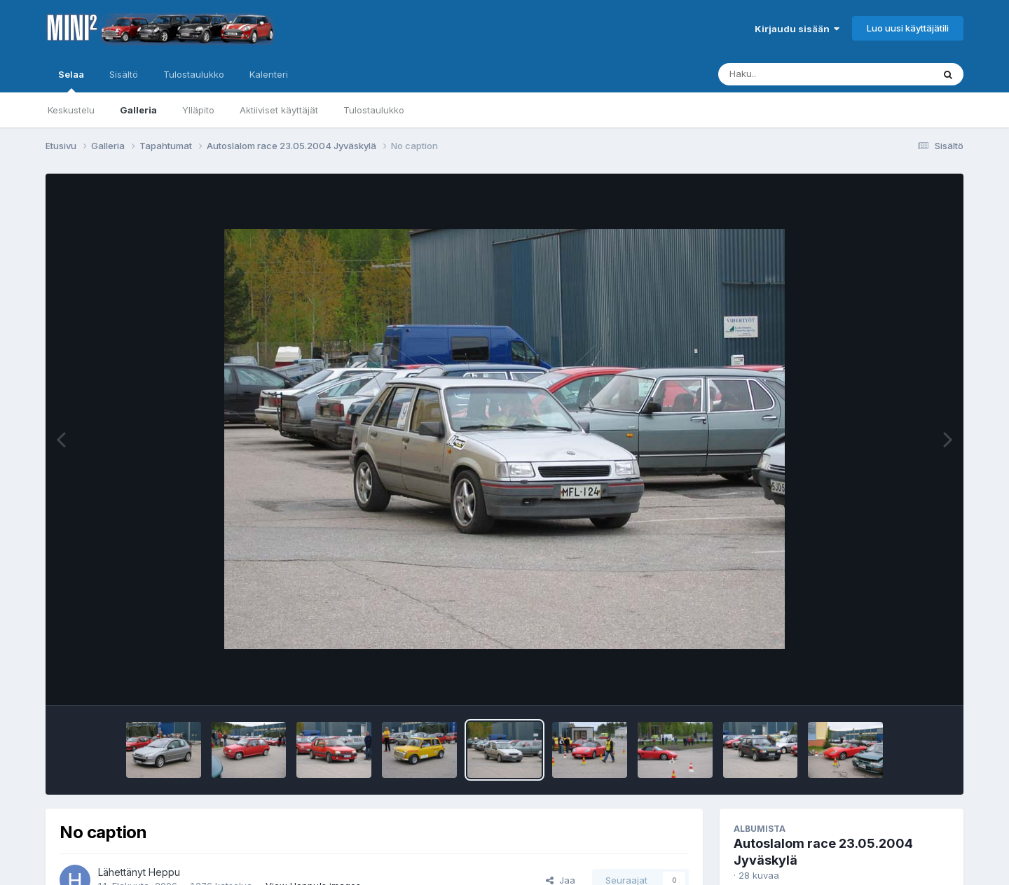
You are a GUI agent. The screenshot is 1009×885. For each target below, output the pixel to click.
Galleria (138, 110)
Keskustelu (71, 110)
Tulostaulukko (373, 110)
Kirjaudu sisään (797, 28)
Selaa (71, 80)
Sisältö (123, 74)
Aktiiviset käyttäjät (279, 110)
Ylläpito (198, 110)
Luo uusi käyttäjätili (908, 28)
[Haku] (799, 74)
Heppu (164, 872)
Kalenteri (268, 74)
